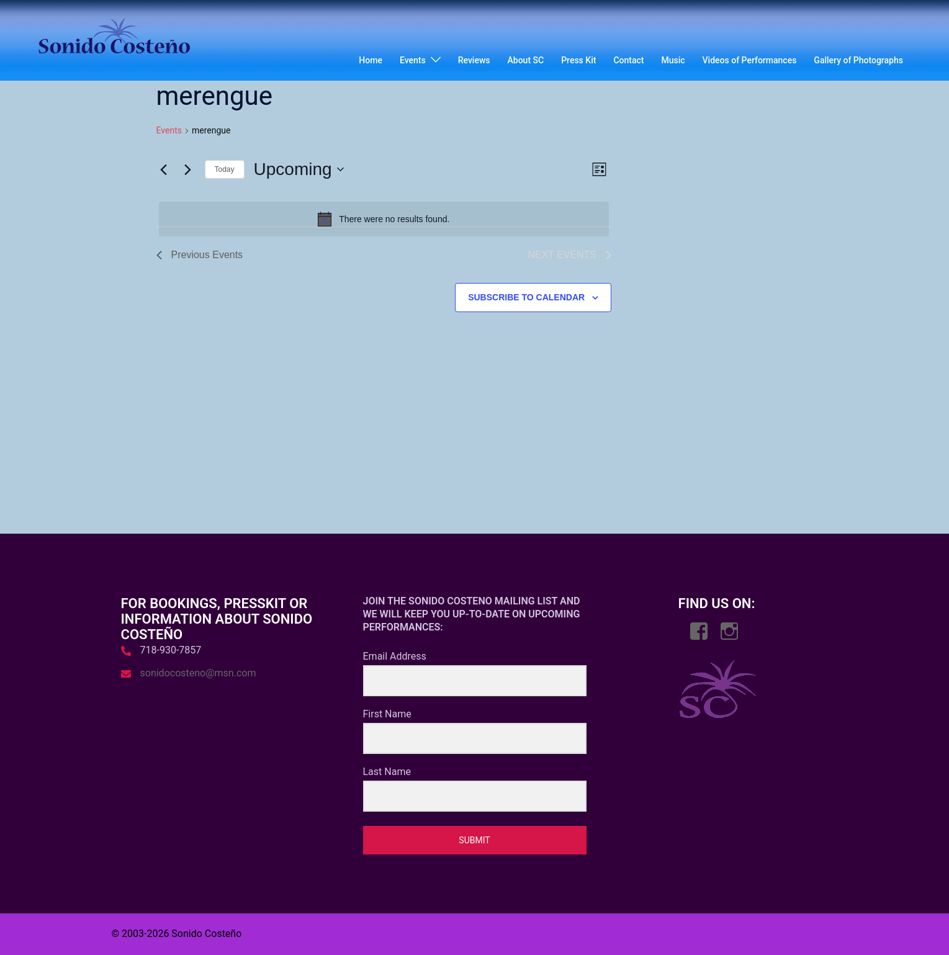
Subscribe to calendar (526, 297)
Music (673, 60)
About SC (526, 60)
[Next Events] (188, 169)
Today (225, 169)
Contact (628, 60)
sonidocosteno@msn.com (198, 673)
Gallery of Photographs (858, 60)
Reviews (474, 60)
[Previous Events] (163, 169)
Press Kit (578, 60)
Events (413, 60)
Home (370, 60)
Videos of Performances (750, 60)
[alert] (384, 219)
